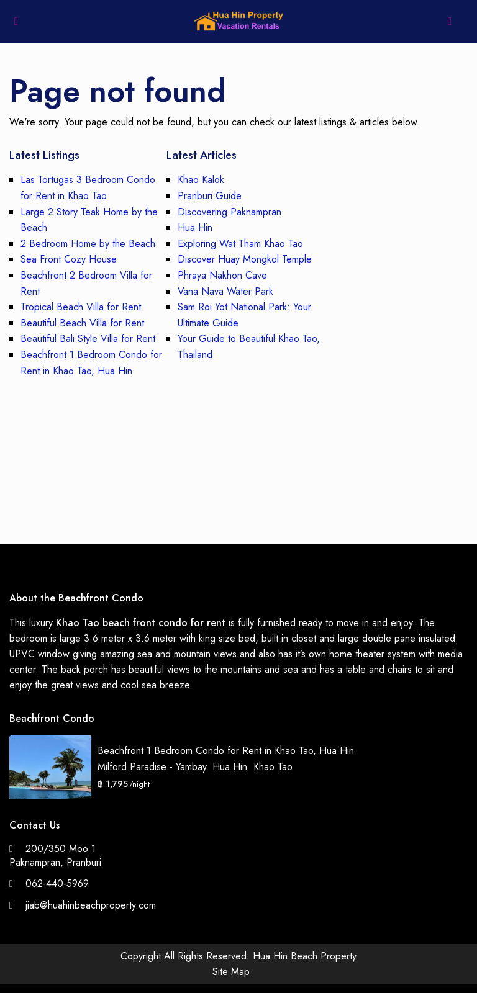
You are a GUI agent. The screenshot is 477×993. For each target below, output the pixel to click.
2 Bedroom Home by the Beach (87, 243)
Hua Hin (195, 227)
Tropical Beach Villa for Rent (80, 307)
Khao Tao (273, 767)
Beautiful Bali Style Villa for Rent (87, 338)
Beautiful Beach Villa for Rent (82, 323)
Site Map (231, 971)
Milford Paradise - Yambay (152, 767)
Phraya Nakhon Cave (222, 275)
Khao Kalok (201, 180)
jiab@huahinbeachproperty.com (90, 905)
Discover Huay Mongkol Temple (245, 259)
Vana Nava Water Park (225, 291)
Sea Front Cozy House (68, 259)
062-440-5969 (57, 883)
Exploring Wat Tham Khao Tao (240, 243)
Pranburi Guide (210, 196)
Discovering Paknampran (229, 212)
